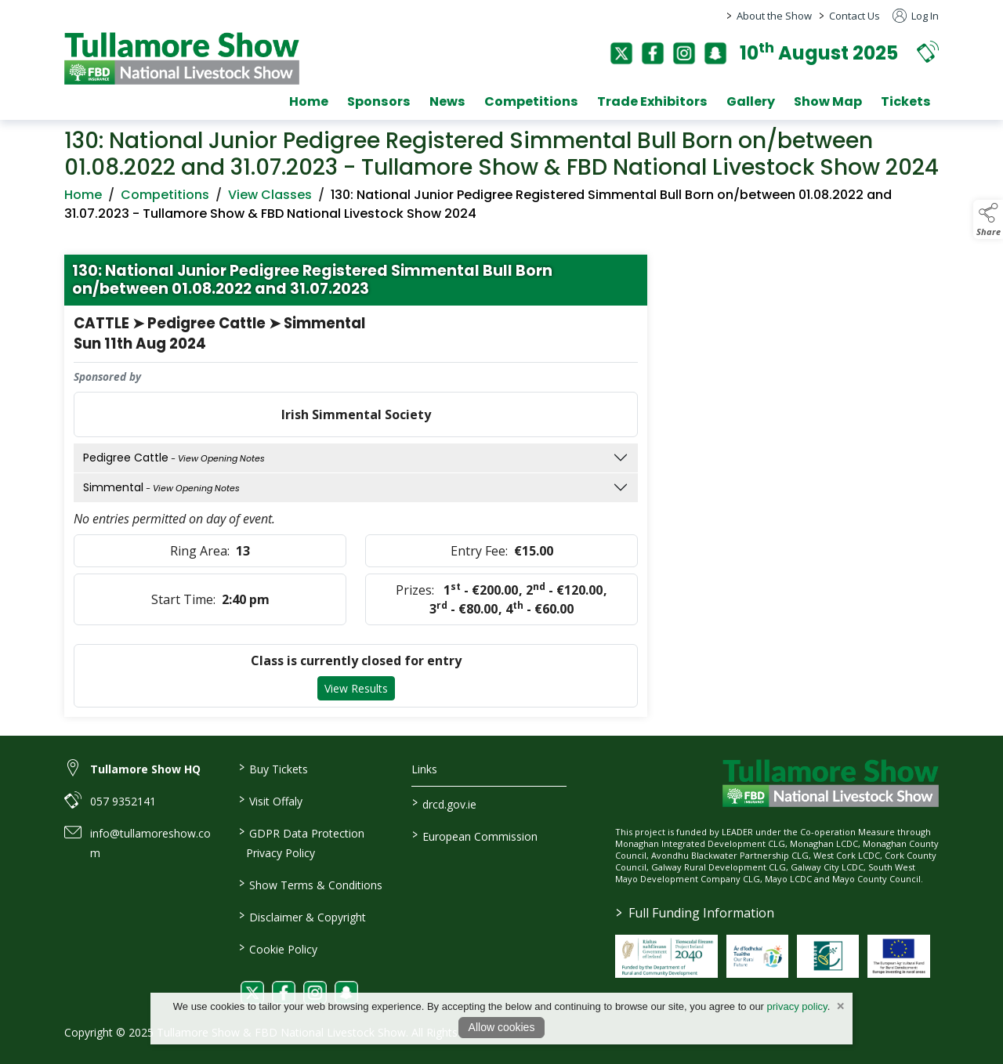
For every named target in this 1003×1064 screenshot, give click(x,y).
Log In (916, 16)
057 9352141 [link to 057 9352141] (123, 801)
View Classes (270, 198)
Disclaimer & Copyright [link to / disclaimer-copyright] (301, 916)
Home (308, 101)
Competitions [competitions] (531, 101)
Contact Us (854, 16)
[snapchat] (715, 53)
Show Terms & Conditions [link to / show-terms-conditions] (310, 883)
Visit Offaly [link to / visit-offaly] (270, 800)
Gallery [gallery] (750, 101)
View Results (356, 690)
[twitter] (621, 53)
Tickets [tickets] (906, 101)
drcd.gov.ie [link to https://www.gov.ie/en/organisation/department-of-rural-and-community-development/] (444, 803)
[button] (928, 51)
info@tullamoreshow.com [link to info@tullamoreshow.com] (150, 843)
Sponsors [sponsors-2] (379, 101)
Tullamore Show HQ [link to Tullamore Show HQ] (145, 769)
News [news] (447, 101)
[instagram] (684, 53)
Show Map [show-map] (828, 101)
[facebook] (652, 53)
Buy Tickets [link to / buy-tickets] (272, 767)
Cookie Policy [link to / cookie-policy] (277, 948)
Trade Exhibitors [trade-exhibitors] (652, 101)
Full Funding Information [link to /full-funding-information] (694, 912)
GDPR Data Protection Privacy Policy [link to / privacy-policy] (301, 841)
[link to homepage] (181, 58)
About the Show (774, 16)
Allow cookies (502, 1027)
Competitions (165, 198)
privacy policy (797, 1006)
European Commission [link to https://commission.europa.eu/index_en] (475, 835)
